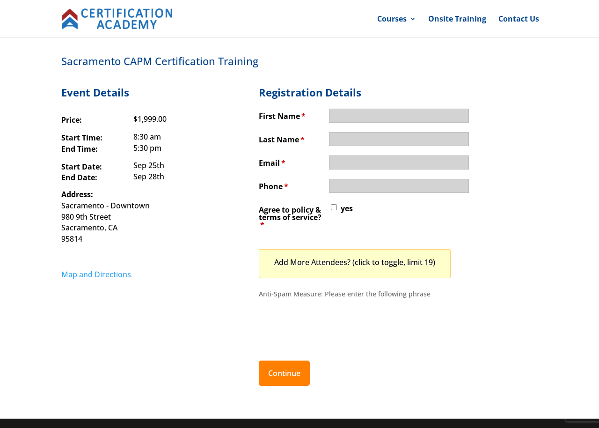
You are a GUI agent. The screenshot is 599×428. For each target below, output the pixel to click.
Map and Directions (96, 274)
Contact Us (518, 19)
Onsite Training (457, 19)
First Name (282, 116)
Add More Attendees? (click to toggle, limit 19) (354, 262)
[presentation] (330, 324)
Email (272, 163)
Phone (273, 186)
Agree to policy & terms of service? (290, 217)
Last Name (282, 139)
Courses (392, 19)
